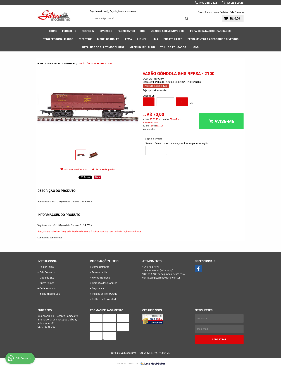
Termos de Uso (100, 272)
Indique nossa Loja (49, 293)
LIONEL (141, 39)
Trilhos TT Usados (173, 47)
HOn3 (195, 47)
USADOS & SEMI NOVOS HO (168, 31)
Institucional (47, 261)
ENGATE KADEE (172, 39)
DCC (143, 31)
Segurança (98, 288)
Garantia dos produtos (104, 283)
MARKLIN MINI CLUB (142, 47)
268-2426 (208, 3)
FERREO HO (69, 31)
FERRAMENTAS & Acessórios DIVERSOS (213, 39)
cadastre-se (129, 11)
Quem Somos (205, 12)
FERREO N (88, 31)
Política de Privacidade (104, 299)
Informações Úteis (104, 261)
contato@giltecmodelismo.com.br (161, 277)
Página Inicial (46, 267)
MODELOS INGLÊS (108, 39)
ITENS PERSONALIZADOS (57, 39)
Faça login (114, 11)
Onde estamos (47, 288)
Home (53, 31)
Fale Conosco (237, 12)
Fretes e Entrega (101, 277)
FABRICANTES (126, 31)
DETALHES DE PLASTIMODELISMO (103, 47)
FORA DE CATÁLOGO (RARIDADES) (211, 31)
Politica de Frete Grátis (104, 293)
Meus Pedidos (220, 12)
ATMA (128, 39)
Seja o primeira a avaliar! (155, 90)
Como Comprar (100, 267)
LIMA (155, 39)
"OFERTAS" (85, 39)
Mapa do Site (46, 277)
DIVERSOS (106, 31)
